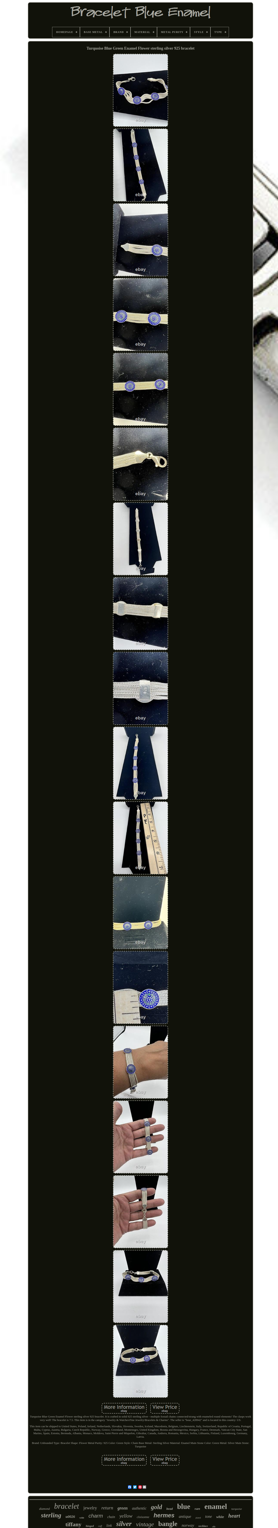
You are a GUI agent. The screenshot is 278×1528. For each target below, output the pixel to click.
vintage (145, 1524)
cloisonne (143, 1517)
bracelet (66, 1506)
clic (214, 1526)
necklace (203, 1526)
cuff (100, 1526)
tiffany (73, 1524)
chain (111, 1517)
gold (156, 1507)
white (220, 1517)
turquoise (236, 1508)
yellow (125, 1516)
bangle (167, 1524)
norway (188, 1525)
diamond (44, 1508)
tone (208, 1516)
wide (81, 1517)
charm (95, 1516)
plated (198, 1518)
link (109, 1525)
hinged (90, 1526)
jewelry (90, 1507)
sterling (51, 1515)
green (122, 1508)
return (107, 1507)
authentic (139, 1508)
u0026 (70, 1517)
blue (183, 1506)
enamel (215, 1506)
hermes (164, 1515)
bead (169, 1508)
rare (197, 1508)
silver (124, 1524)
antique (185, 1516)
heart (234, 1516)
